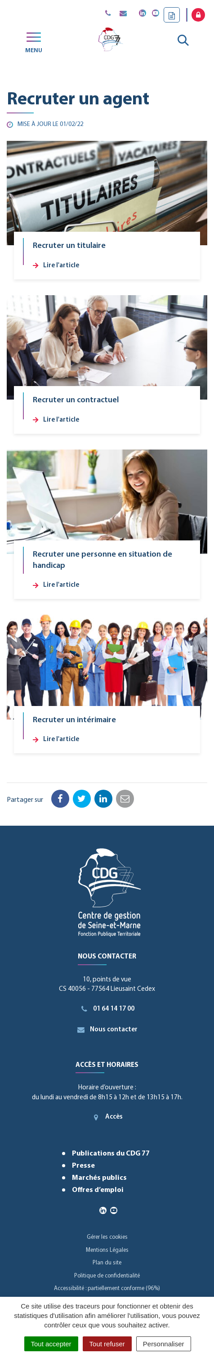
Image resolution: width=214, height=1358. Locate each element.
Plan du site (107, 1263)
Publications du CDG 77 (111, 1153)
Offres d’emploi (98, 1190)
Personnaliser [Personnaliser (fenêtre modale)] (163, 1344)
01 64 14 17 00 (107, 1008)
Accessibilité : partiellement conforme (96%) (107, 1288)
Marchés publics (99, 1178)
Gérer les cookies (107, 1237)
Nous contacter (107, 1029)
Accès (107, 1117)
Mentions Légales (107, 1250)
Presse (83, 1165)
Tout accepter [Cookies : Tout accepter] (51, 1344)
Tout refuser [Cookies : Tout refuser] (107, 1344)
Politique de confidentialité (107, 1276)
